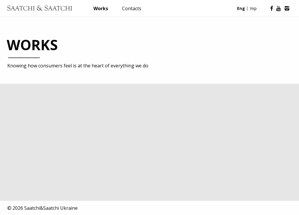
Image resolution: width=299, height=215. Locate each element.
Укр (253, 8)
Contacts (131, 8)
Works (100, 8)
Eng (241, 8)
